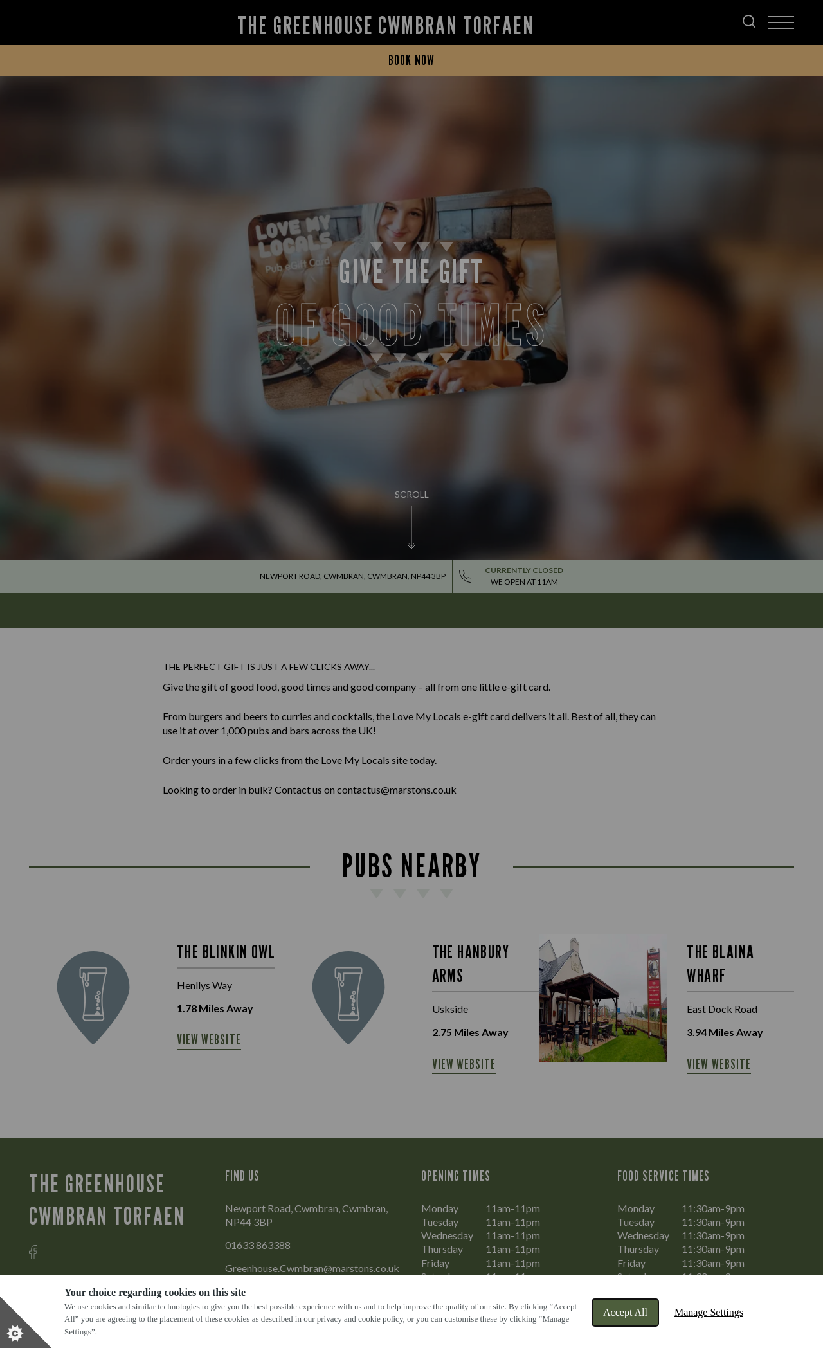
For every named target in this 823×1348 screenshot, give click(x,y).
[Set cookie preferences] (25, 1322)
